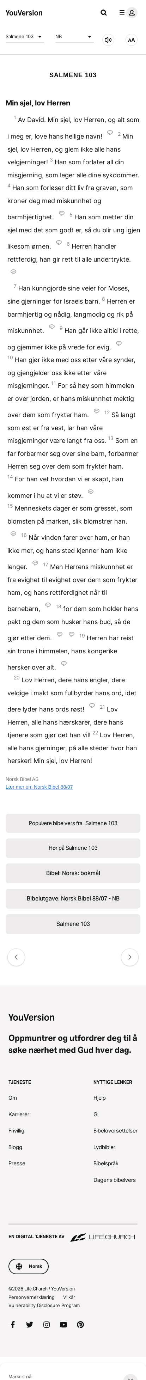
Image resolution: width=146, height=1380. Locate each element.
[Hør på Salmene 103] (108, 40)
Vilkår (69, 1297)
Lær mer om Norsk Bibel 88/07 (39, 787)
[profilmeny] (127, 13)
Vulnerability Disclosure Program (44, 1305)
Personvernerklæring (31, 1297)
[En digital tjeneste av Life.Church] (73, 1233)
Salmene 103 (25, 36)
